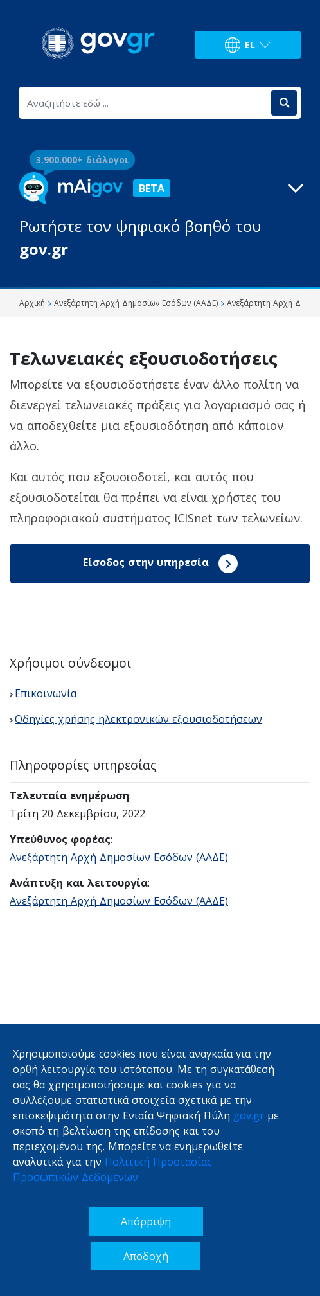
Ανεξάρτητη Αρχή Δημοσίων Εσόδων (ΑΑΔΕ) (119, 857)
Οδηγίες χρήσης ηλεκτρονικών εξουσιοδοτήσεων (138, 719)
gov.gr (248, 1115)
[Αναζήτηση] (284, 103)
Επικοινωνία (45, 693)
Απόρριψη (146, 1221)
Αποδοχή (145, 1256)
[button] (160, 216)
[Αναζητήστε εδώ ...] (144, 103)
